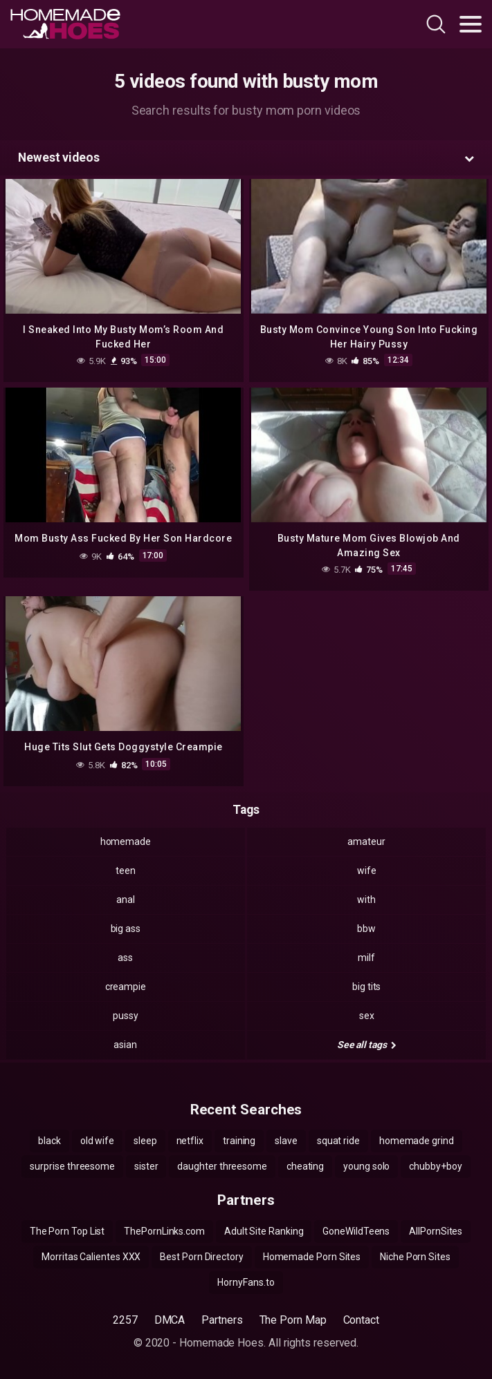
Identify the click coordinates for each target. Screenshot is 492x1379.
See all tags (367, 1044)
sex (366, 1015)
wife (366, 870)
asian (125, 1044)
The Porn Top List (67, 1231)
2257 (125, 1319)
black (49, 1140)
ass (125, 957)
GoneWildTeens (356, 1231)
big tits (366, 986)
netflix (189, 1140)
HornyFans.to (245, 1282)
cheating (305, 1166)
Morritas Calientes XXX (91, 1256)
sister (146, 1166)
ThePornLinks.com (164, 1231)
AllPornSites (435, 1231)
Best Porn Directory (201, 1256)
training (239, 1140)
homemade (125, 841)
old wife (97, 1140)
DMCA (169, 1319)
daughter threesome (222, 1166)
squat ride (338, 1140)
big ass (125, 928)
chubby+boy (435, 1166)
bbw (366, 928)
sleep (145, 1140)
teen (126, 870)
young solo (366, 1166)
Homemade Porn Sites (312, 1256)
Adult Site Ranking (264, 1231)
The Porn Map (293, 1319)
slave (286, 1140)
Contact (361, 1319)
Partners (221, 1319)
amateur (366, 841)
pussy (125, 1015)
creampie (125, 986)
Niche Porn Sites (415, 1256)
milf (366, 957)
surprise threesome (72, 1166)
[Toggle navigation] (470, 24)
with (366, 899)
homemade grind (416, 1140)
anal (125, 899)
